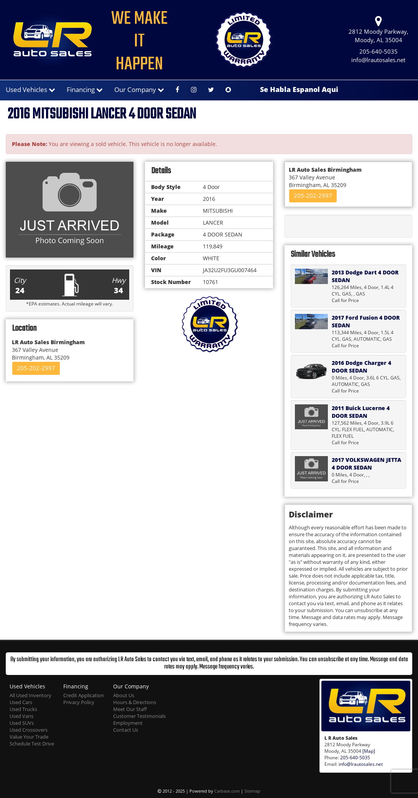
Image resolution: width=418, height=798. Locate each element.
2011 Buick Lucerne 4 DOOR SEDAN (361, 411)
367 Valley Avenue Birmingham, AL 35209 (48, 349)
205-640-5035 (378, 52)
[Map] (368, 751)
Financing (85, 89)
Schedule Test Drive (32, 744)
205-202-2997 (36, 368)
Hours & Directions (134, 702)
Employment (128, 723)
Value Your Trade (29, 737)
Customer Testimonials (139, 716)
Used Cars (21, 702)
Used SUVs (22, 723)
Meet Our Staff (130, 709)
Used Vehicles (30, 89)
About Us (123, 695)
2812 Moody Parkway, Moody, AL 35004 (378, 29)
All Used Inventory (30, 695)
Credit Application (83, 695)
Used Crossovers (29, 730)
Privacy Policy (78, 702)
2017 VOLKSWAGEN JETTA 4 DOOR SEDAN (366, 463)
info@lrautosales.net (378, 60)
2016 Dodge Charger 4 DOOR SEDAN (361, 366)
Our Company (139, 89)
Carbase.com (227, 791)
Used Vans (21, 716)
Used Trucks (23, 709)
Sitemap (252, 791)
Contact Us (125, 730)
